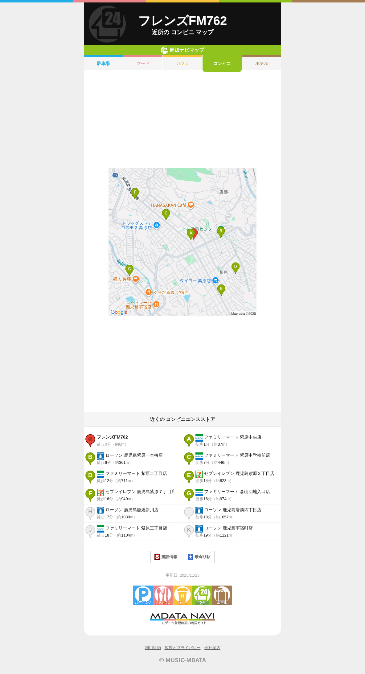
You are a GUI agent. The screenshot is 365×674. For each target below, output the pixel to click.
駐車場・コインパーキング (143, 595)
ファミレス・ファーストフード (163, 595)
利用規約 (153, 647)
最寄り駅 (199, 557)
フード (143, 63)
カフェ (182, 63)
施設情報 (165, 557)
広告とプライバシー (183, 647)
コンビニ (222, 63)
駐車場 (103, 63)
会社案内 (212, 647)
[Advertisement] (182, 120)
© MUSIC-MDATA (182, 660)
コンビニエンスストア (202, 595)
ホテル (261, 63)
